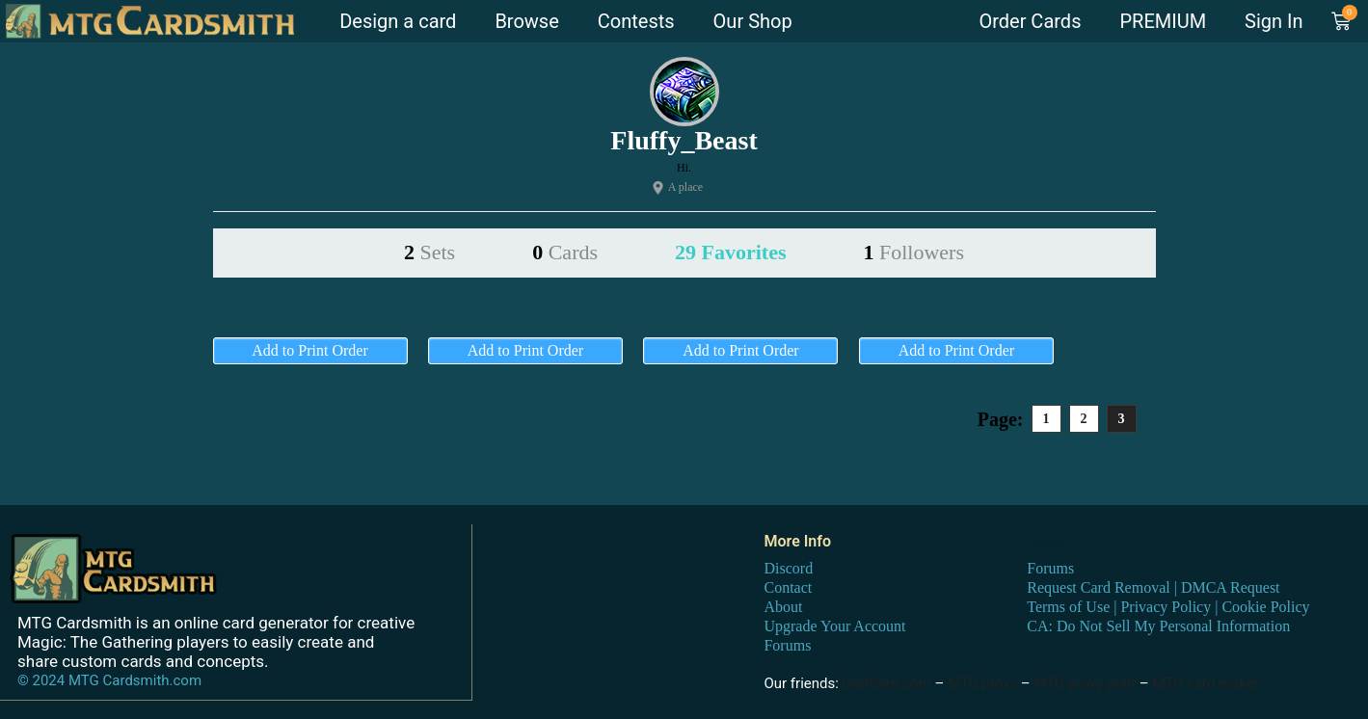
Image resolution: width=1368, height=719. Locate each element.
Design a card (397, 21)
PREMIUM (1162, 21)
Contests (636, 21)
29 (730, 252)
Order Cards (1030, 21)
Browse (526, 21)
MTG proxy (982, 682)
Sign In (1273, 21)
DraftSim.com (887, 682)
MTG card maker (1205, 682)
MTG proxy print (1084, 682)
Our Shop (752, 21)
